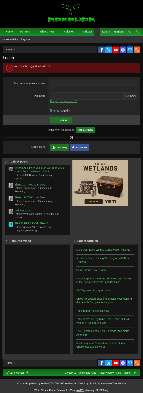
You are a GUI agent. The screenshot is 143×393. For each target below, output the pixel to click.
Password (39, 95)
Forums (25, 31)
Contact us (70, 372)
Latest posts (19, 161)
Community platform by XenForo (47, 383)
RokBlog (69, 31)
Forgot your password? (63, 101)
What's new (47, 31)
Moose (18, 217)
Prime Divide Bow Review (91, 270)
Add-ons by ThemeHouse (113, 383)
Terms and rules (87, 372)
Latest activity (10, 39)
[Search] (137, 32)
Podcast (87, 31)
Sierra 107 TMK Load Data (30, 184)
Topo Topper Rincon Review (92, 310)
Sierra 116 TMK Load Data (30, 197)
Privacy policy (106, 372)
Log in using (38, 146)
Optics (18, 178)
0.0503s (81, 390)
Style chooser (15, 372)
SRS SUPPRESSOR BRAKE (31, 223)
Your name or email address (29, 83)
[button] (33, 32)
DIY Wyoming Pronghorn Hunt (93, 290)
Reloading (20, 191)
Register (26, 39)
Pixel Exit (94, 383)
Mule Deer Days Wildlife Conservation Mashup (103, 249)
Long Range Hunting (26, 230)
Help (118, 372)
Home (9, 31)
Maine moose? (23, 210)
